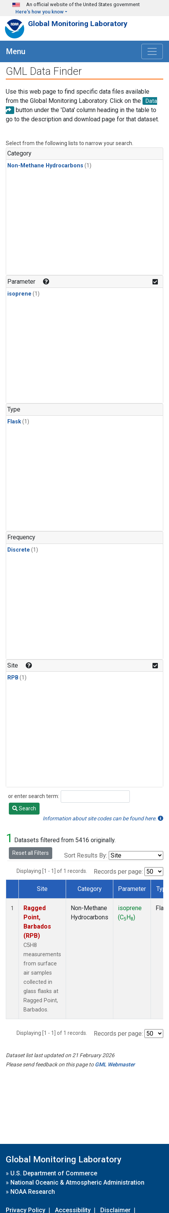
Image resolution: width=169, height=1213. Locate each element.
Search (24, 808)
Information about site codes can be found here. (103, 818)
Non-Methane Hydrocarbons (45, 165)
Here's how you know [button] (39, 12)
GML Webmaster (115, 1064)
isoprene (19, 294)
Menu (15, 51)
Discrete (18, 550)
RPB (12, 677)
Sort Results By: (85, 855)
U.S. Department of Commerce (53, 1173)
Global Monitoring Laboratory (78, 23)
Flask (14, 421)
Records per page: (118, 871)
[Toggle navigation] (152, 51)
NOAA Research (32, 1191)
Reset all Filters (30, 853)
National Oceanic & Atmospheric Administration (77, 1182)
